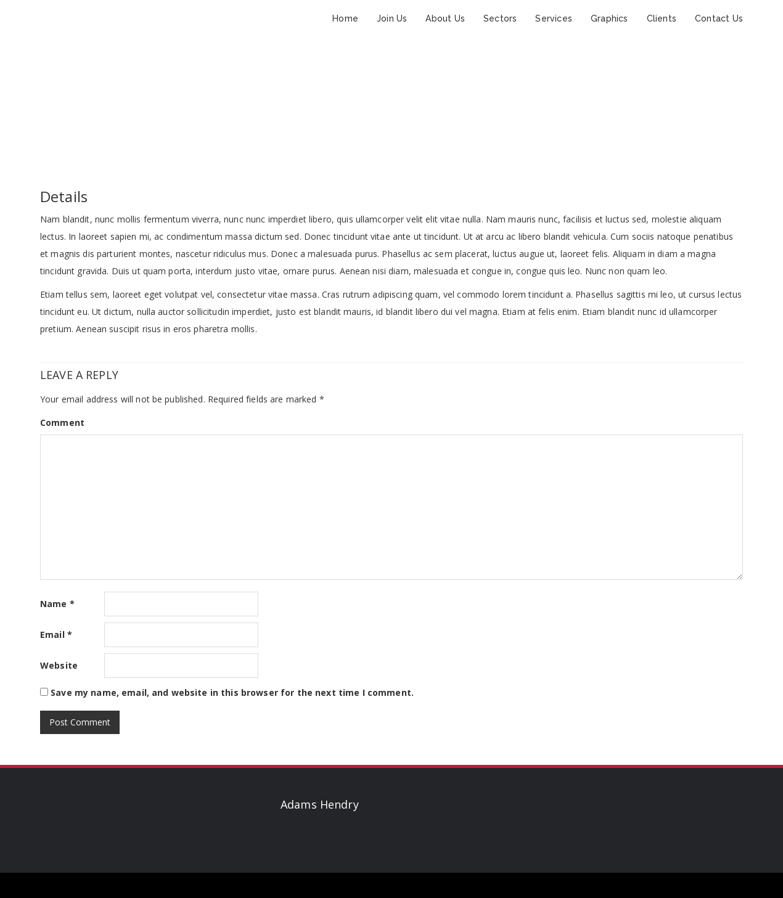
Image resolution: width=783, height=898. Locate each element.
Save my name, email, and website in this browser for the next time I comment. (232, 692)
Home (345, 18)
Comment (62, 422)
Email (56, 634)
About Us (445, 18)
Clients (661, 18)
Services (553, 18)
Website (59, 665)
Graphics (609, 18)
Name (57, 604)
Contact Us (719, 18)
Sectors (500, 18)
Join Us (392, 18)
